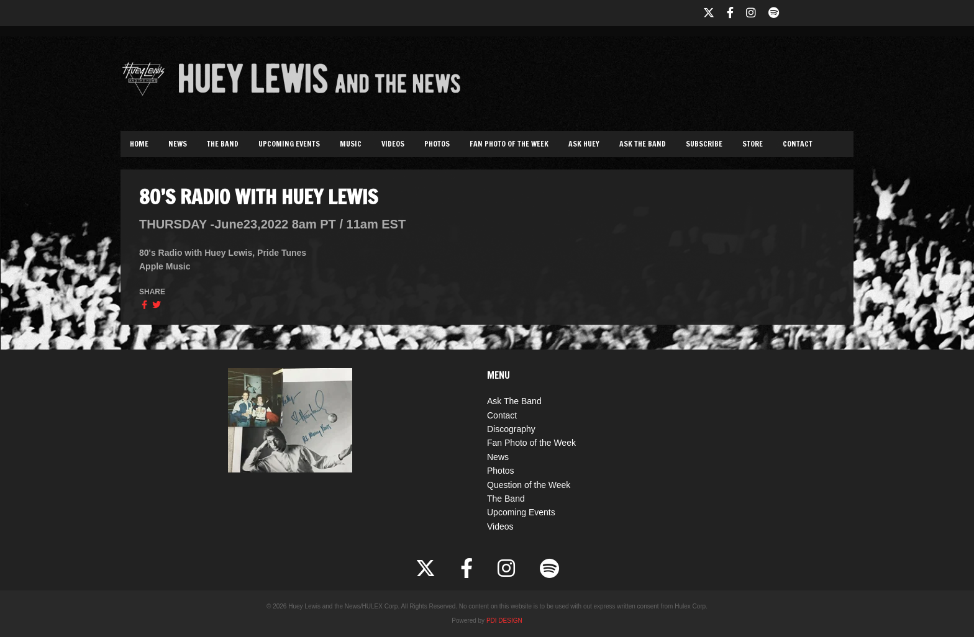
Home (139, 143)
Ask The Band (642, 143)
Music (351, 143)
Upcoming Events (289, 143)
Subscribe (704, 143)
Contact (797, 143)
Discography (511, 429)
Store (752, 143)
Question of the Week (528, 485)
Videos (392, 143)
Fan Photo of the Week (509, 143)
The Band (223, 143)
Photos (437, 143)
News (177, 143)
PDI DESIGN (504, 620)
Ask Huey (583, 143)
